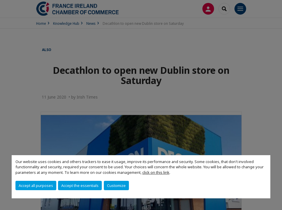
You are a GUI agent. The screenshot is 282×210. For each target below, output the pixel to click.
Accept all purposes (36, 185)
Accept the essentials (80, 185)
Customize (116, 185)
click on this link (155, 172)
